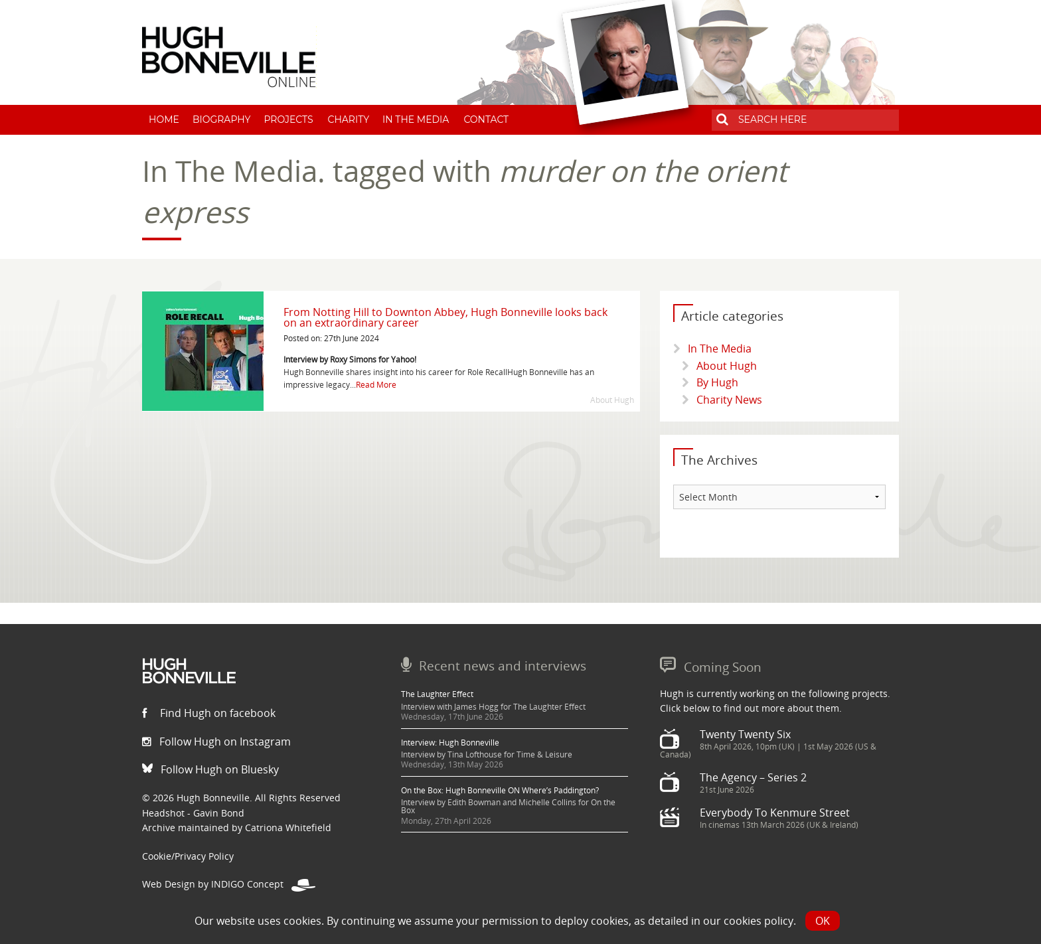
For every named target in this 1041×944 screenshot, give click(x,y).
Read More (376, 384)
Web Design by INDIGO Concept (228, 884)
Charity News (729, 399)
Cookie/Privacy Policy (188, 856)
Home (164, 119)
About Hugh (726, 365)
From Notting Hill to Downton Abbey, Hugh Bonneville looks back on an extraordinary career (445, 317)
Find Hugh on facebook (209, 713)
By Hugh (717, 382)
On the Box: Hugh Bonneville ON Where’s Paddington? (500, 790)
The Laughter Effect (437, 694)
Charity (349, 119)
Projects (288, 119)
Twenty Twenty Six (745, 734)
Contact (486, 119)
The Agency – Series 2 (753, 777)
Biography (222, 119)
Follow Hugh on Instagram (216, 741)
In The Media (415, 119)
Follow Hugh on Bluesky (210, 769)
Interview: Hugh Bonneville (450, 742)
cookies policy (758, 920)
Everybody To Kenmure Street (775, 812)
